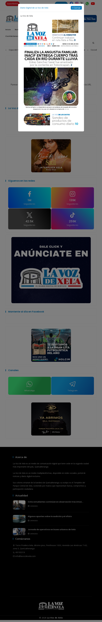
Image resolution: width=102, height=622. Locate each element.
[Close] (76, 8)
